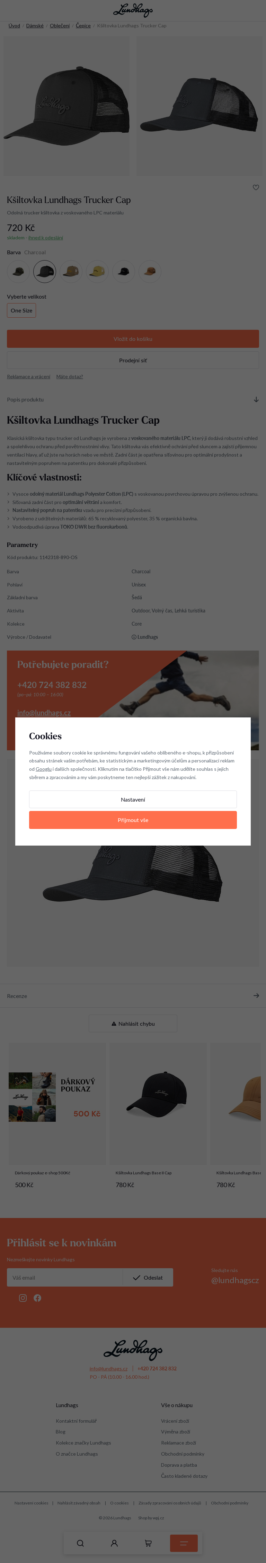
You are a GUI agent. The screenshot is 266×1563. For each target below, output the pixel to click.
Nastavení (133, 799)
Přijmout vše (133, 819)
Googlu (44, 769)
